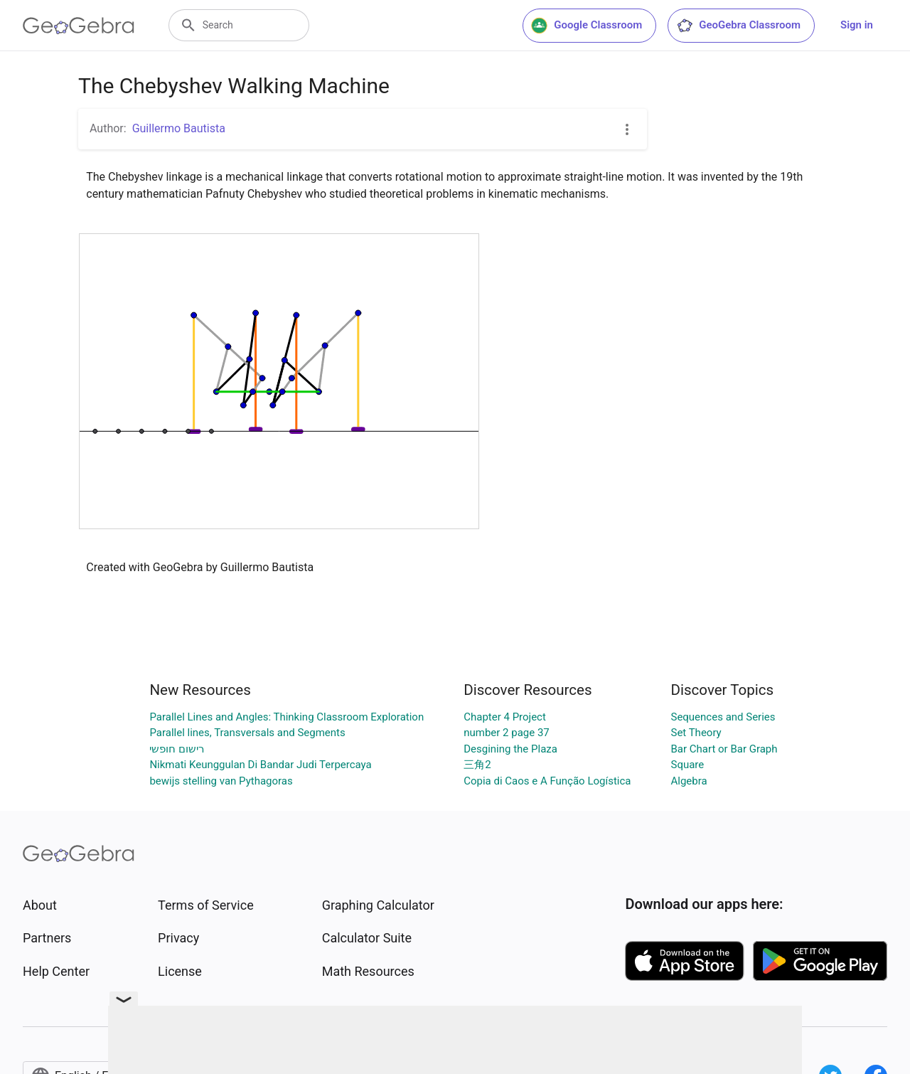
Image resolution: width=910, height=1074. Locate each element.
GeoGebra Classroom (738, 25)
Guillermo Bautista (178, 128)
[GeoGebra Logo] (78, 25)
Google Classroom (586, 25)
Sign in (856, 24)
